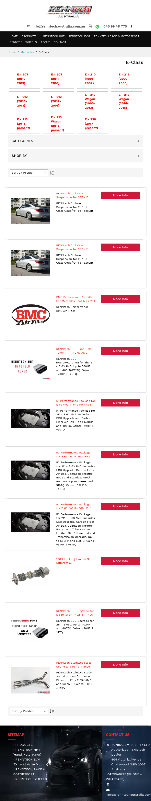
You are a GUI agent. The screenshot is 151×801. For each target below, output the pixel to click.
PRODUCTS (24, 745)
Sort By (17, 172)
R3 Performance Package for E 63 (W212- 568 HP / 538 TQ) (73, 508)
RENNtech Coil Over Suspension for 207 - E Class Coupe (72, 197)
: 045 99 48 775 (107, 26)
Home (12, 52)
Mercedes (28, 52)
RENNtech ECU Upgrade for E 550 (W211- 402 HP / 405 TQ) (75, 614)
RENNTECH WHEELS (31, 779)
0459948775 (116, 774)
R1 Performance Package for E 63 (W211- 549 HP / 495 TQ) (75, 404)
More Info (120, 195)
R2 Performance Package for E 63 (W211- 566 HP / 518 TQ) (73, 456)
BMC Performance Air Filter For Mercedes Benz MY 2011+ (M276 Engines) (75, 300)
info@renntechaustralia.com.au (56, 26)
